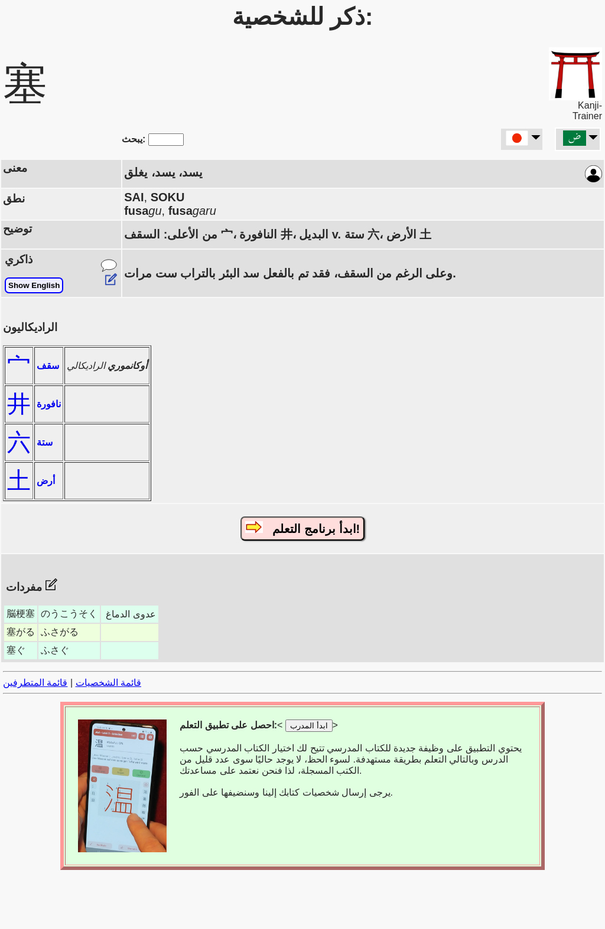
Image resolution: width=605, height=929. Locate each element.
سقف (48, 366)
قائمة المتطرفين (35, 683)
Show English (34, 285)
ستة (45, 442)
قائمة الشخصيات (108, 683)
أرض (46, 481)
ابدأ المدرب (309, 725)
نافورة (49, 404)
